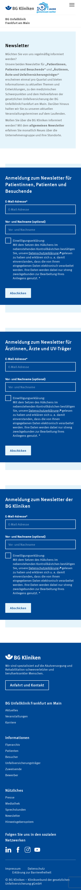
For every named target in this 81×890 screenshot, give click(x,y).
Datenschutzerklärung (45, 253)
